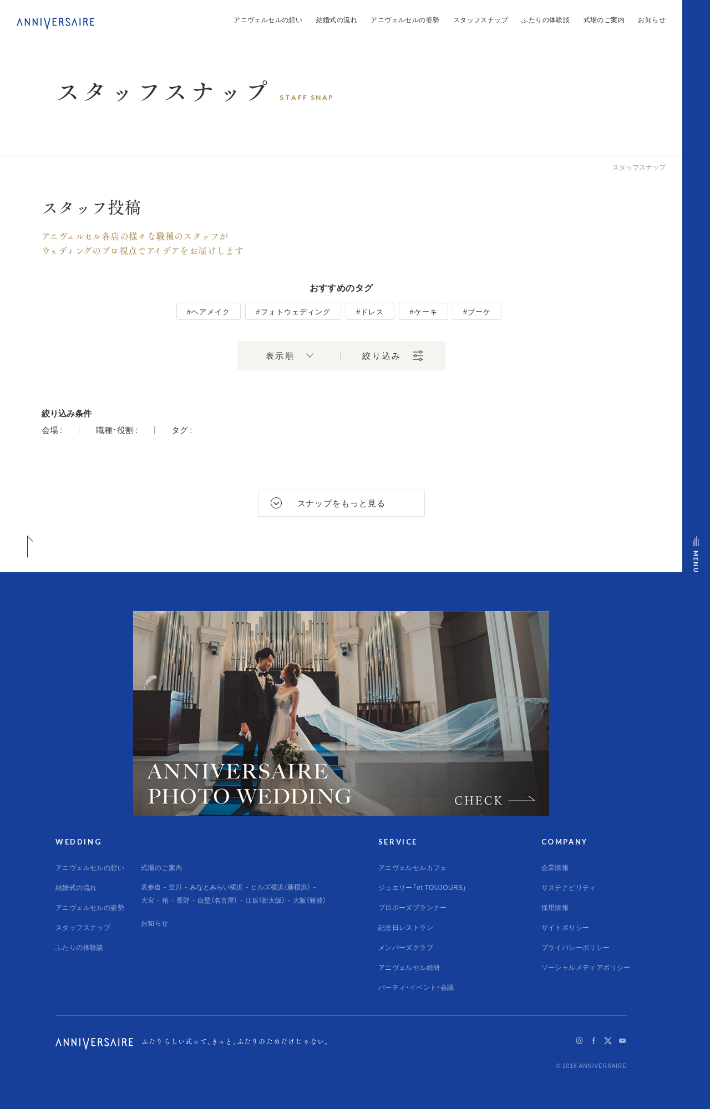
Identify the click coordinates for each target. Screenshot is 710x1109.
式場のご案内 (604, 19)
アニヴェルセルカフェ (412, 867)
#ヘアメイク (208, 311)
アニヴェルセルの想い (268, 19)
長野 (183, 900)
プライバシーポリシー (575, 947)
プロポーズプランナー (412, 907)
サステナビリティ (568, 887)
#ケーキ (423, 311)
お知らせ (652, 19)
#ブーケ (477, 311)
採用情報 (555, 907)
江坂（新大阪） (265, 900)
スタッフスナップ (480, 19)
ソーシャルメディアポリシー (586, 967)
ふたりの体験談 (545, 19)
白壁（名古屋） (217, 900)
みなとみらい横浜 (216, 887)
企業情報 (555, 867)
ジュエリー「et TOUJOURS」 (422, 887)
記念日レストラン (405, 927)
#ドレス (370, 311)
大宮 (147, 900)
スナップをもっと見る (341, 503)
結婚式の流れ (336, 19)
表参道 (151, 887)
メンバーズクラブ (405, 947)
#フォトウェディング (293, 311)
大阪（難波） (309, 900)
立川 (175, 887)
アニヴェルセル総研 (409, 967)
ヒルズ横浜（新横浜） (281, 887)
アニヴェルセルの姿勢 (405, 19)
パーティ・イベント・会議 (416, 987)
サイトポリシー (565, 927)
